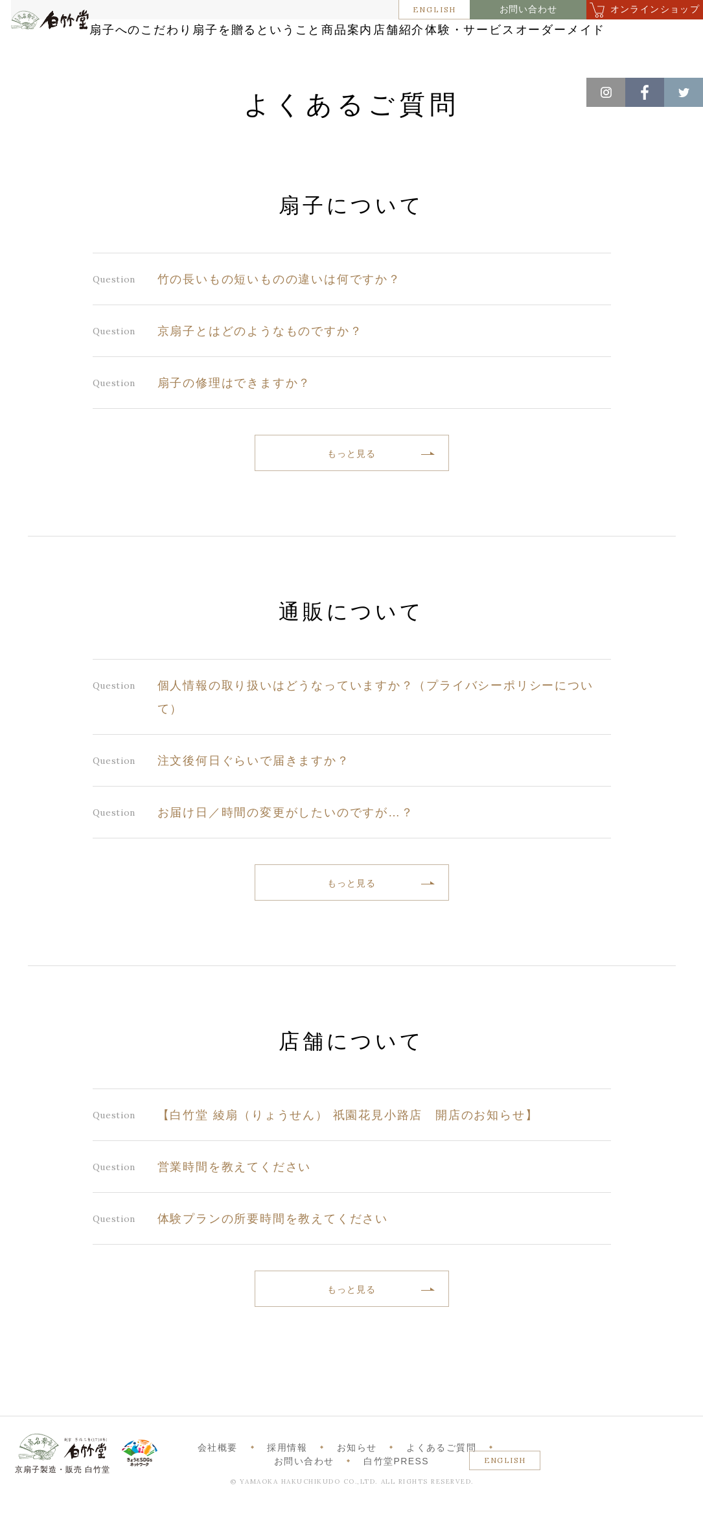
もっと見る (351, 492)
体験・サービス (311, 59)
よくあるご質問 (441, 1486)
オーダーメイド (432, 59)
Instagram (605, 92)
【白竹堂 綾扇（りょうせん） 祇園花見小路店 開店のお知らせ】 (347, 1153)
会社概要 (218, 1486)
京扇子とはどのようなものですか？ (260, 369)
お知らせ (357, 1486)
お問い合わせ (528, 9)
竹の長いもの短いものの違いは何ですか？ (279, 318)
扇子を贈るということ (349, 34)
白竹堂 (60, 54)
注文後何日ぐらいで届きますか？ (253, 799)
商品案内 (470, 34)
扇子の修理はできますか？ (234, 421)
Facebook (644, 92)
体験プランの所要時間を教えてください (272, 1257)
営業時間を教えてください (234, 1205)
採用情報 (287, 1486)
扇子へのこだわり (206, 34)
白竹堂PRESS (396, 1500)
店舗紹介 (558, 34)
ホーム (31, 90)
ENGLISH (435, 9)
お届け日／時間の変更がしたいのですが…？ (285, 851)
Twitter (683, 92)
